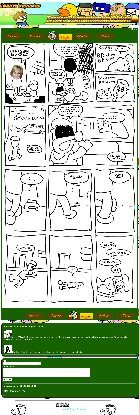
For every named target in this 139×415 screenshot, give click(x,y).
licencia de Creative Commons (73, 411)
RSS (134, 29)
